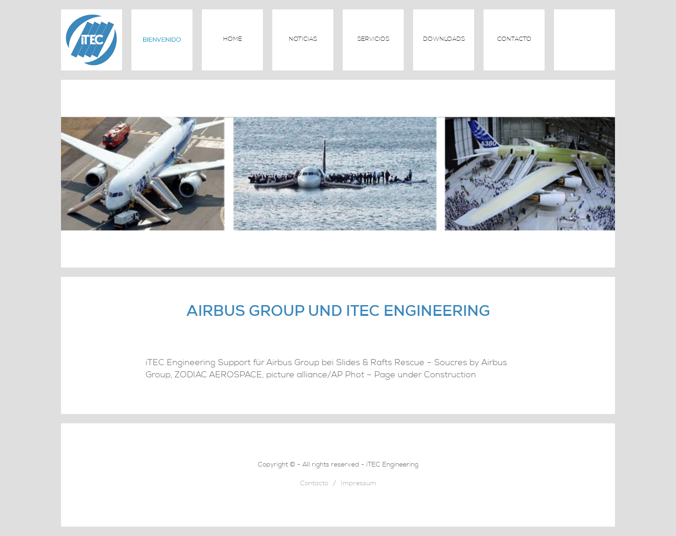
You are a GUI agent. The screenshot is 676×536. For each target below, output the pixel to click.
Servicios (373, 40)
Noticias (303, 40)
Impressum (358, 484)
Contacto (514, 40)
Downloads (444, 40)
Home (232, 40)
